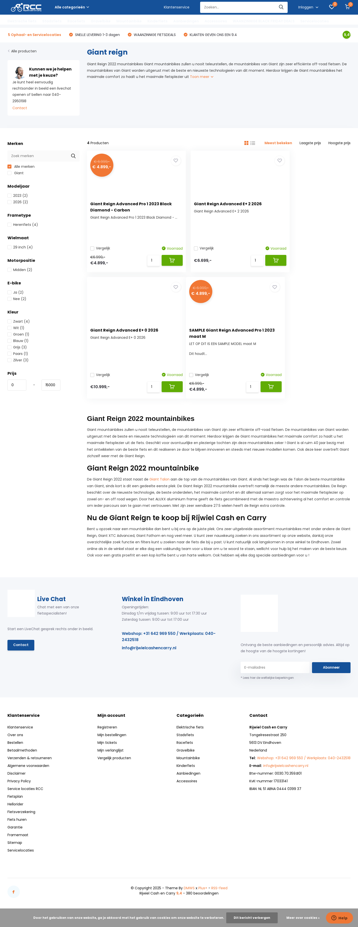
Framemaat (17, 840)
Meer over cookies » (303, 918)
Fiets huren (17, 825)
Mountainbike (129, 21)
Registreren (107, 733)
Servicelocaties (314, 21)
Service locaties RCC (25, 794)
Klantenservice (176, 7)
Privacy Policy (19, 787)
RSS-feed (219, 894)
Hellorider (15, 810)
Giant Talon (159, 485)
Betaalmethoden (22, 756)
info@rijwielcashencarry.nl (149, 653)
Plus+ (202, 894)
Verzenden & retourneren (29, 763)
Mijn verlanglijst (110, 756)
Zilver (18, 360)
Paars (17, 354)
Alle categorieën (72, 7)
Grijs (17, 347)
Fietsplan (15, 802)
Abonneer (331, 673)
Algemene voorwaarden (28, 771)
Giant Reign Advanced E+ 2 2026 (216, 204)
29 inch (20, 247)
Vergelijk (102, 248)
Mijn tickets (107, 748)
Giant (15, 173)
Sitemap (14, 848)
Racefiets (76, 21)
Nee (16, 299)
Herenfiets (22, 225)
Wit (15, 328)
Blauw (18, 341)
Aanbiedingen (186, 21)
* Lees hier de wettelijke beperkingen (267, 684)
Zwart (18, 322)
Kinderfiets (157, 21)
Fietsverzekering (21, 817)
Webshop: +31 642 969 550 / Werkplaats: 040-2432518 (169, 642)
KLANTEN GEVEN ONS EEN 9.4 (213, 35)
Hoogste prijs (339, 143)
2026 (17, 202)
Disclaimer (16, 779)
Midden (19, 270)
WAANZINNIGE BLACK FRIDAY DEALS (264, 21)
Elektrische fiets (22, 21)
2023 (17, 196)
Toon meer (201, 77)
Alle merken (21, 167)
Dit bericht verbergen (252, 918)
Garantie (15, 833)
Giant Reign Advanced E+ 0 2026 (307, 204)
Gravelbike (101, 21)
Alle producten (24, 51)
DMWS (189, 894)
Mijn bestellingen (111, 740)
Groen (18, 335)
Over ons (15, 740)
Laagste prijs (310, 143)
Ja (15, 293)
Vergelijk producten (114, 763)
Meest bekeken (278, 143)
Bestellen (15, 748)
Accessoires (216, 21)
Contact (19, 108)
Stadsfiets (52, 21)
